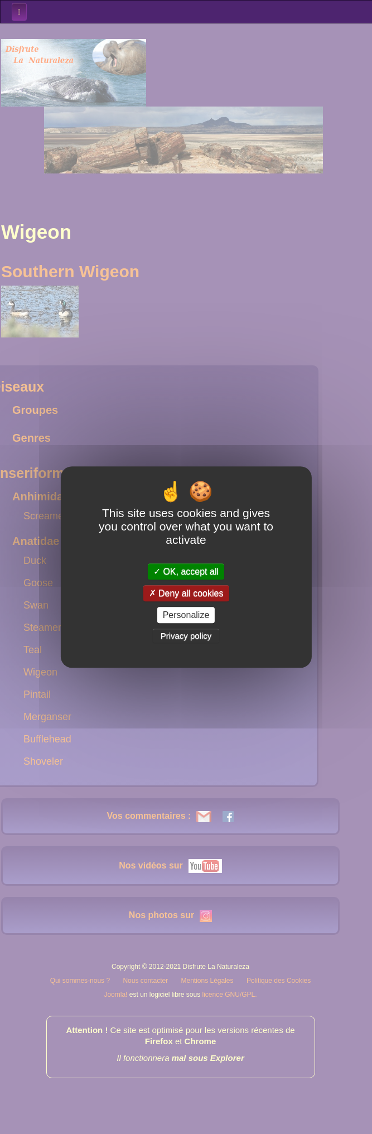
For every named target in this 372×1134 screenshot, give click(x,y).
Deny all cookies (186, 593)
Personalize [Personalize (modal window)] (186, 615)
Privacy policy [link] (186, 635)
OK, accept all (186, 571)
